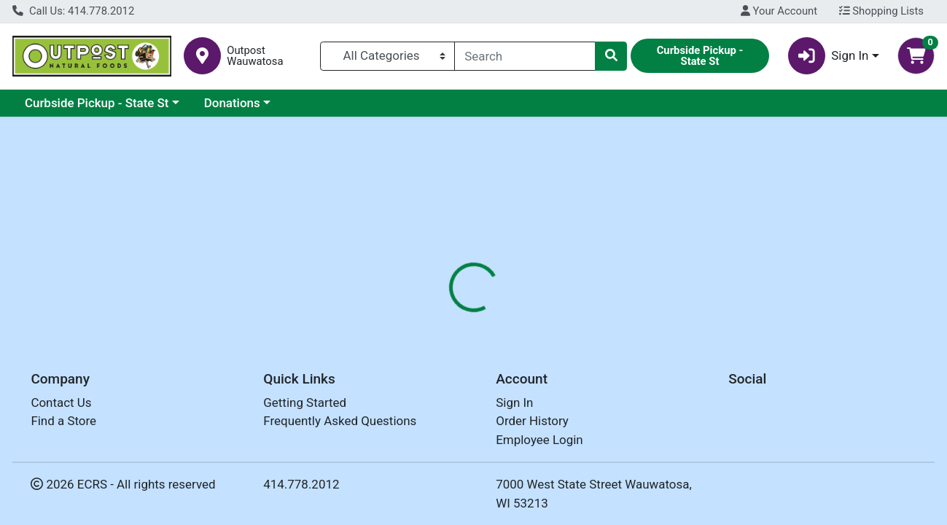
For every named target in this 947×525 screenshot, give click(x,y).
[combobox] (525, 56)
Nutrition (499, 315)
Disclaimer (573, 315)
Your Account (779, 11)
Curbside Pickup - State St (97, 103)
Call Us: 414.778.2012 (73, 11)
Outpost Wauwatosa (255, 56)
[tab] (435, 314)
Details (435, 315)
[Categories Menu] (388, 56)
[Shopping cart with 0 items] (916, 55)
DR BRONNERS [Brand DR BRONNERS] (587, 372)
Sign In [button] (828, 55)
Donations (232, 103)
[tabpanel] (670, 387)
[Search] (525, 56)
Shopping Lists (881, 11)
